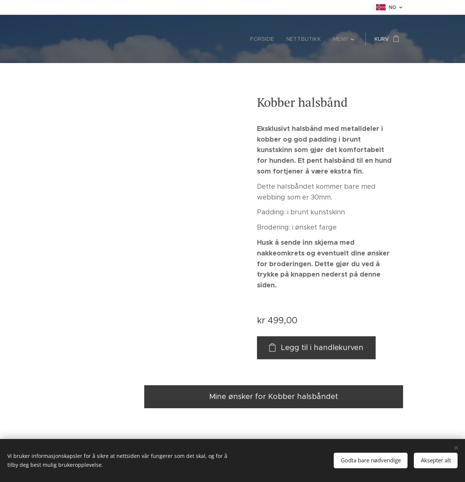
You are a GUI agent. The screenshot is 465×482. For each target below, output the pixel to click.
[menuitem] (269, 39)
